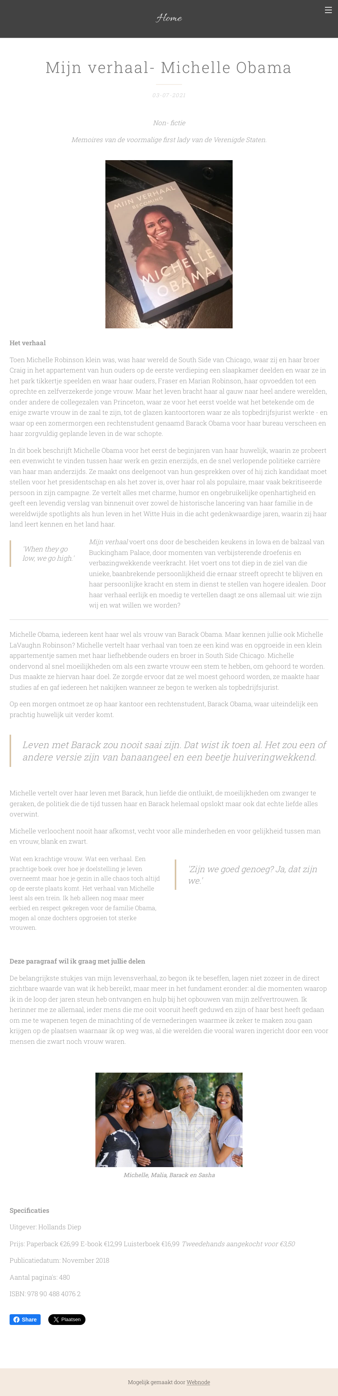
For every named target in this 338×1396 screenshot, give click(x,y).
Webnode (198, 1382)
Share (25, 1320)
